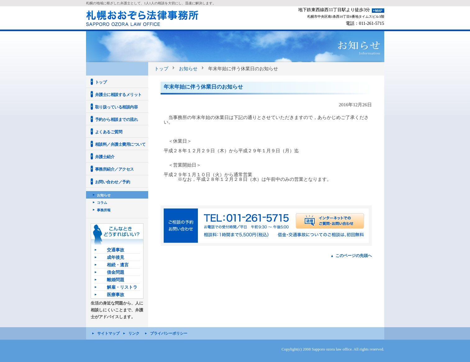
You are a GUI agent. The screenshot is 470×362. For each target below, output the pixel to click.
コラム (102, 202)
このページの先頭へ (353, 255)
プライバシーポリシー (168, 333)
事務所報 (104, 210)
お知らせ (188, 68)
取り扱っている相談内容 (116, 107)
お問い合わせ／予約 (112, 182)
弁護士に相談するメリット (118, 94)
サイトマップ (108, 333)
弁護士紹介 (105, 156)
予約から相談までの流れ (116, 119)
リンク (133, 333)
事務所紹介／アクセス (114, 169)
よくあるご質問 (108, 132)
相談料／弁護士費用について (120, 144)
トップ (161, 68)
